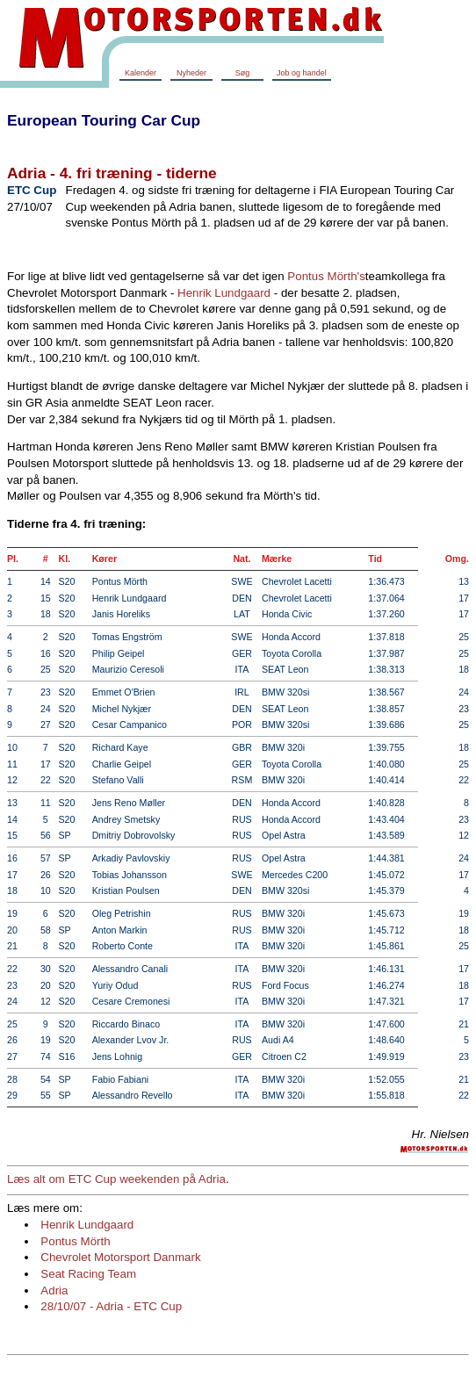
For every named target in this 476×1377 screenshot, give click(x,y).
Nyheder (191, 72)
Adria (54, 1290)
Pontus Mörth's (325, 276)
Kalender (140, 72)
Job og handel (302, 72)
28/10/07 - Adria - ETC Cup (111, 1306)
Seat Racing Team (88, 1273)
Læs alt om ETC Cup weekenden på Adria (116, 1179)
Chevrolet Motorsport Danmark (120, 1257)
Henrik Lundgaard (223, 292)
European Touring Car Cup (103, 120)
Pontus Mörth (75, 1241)
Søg (242, 72)
